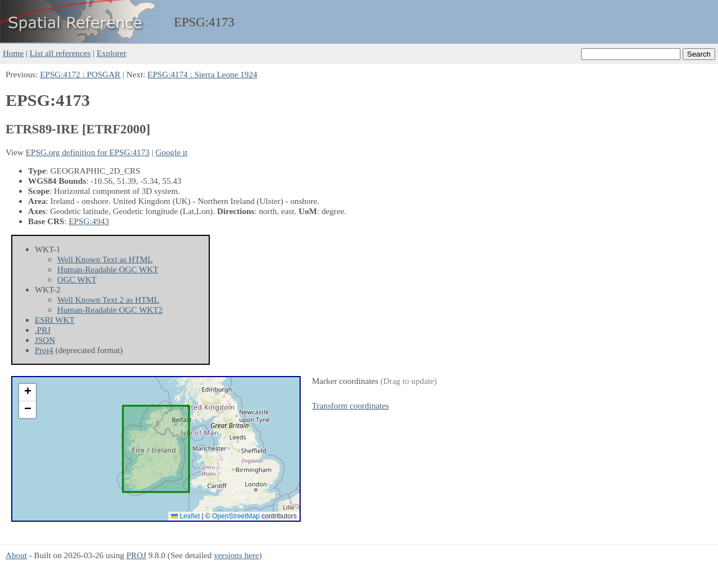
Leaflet (185, 516)
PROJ (136, 555)
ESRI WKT (55, 319)
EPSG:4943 (89, 221)
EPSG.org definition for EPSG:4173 (88, 152)
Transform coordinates (350, 405)
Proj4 (44, 350)
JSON (45, 340)
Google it (171, 152)
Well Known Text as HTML (105, 259)
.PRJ (42, 330)
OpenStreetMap (236, 516)
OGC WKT (76, 279)
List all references (60, 53)
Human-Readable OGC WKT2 (110, 309)
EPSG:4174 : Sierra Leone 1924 (202, 74)
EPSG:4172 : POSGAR (80, 74)
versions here (236, 555)
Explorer (111, 53)
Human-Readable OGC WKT (107, 269)
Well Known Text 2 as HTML (108, 299)
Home (13, 53)
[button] (27, 392)
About (16, 555)
